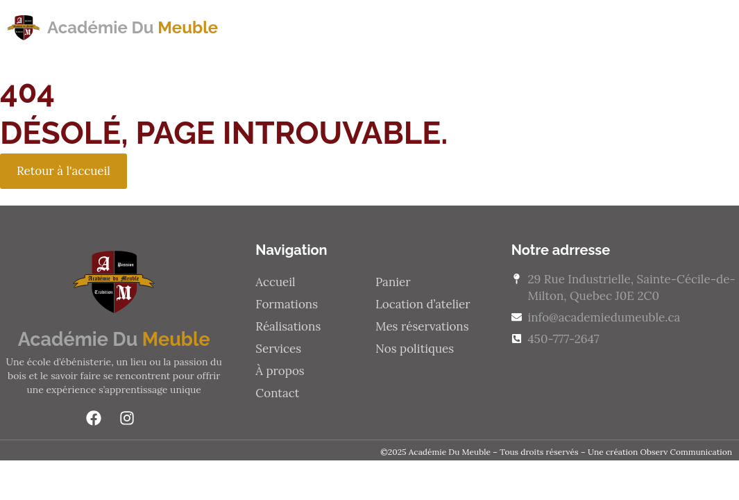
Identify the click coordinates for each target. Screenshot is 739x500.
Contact (667, 27)
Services (492, 27)
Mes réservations (422, 326)
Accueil (275, 282)
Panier (393, 282)
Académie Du (132, 27)
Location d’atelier (422, 304)
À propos (580, 27)
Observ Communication (686, 452)
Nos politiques (414, 348)
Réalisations (391, 27)
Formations (278, 27)
